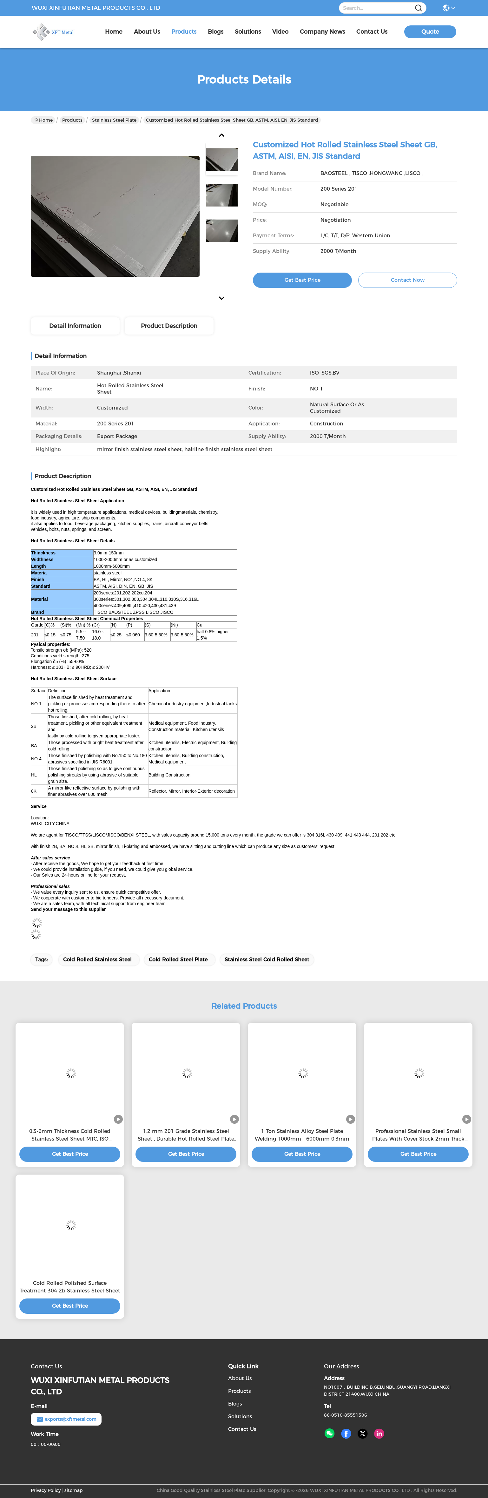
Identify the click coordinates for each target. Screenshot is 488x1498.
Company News (322, 31)
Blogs (235, 1404)
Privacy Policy (46, 1490)
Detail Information (75, 325)
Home (113, 31)
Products (72, 120)
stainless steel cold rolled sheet (267, 960)
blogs (215, 31)
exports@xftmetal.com (66, 1419)
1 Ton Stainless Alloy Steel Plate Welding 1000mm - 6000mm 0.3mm (302, 1135)
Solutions (240, 1416)
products (183, 31)
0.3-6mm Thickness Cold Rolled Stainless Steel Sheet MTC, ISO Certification (69, 1135)
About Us (240, 1378)
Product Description (169, 325)
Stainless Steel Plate (114, 120)
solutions (248, 31)
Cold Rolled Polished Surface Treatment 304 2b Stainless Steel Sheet (70, 1287)
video (280, 31)
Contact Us (242, 1429)
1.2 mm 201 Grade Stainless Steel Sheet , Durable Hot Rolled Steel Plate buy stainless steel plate (186, 1135)
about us (147, 31)
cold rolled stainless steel (97, 960)
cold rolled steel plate (178, 960)
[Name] (418, 8)
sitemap (73, 1490)
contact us (371, 31)
